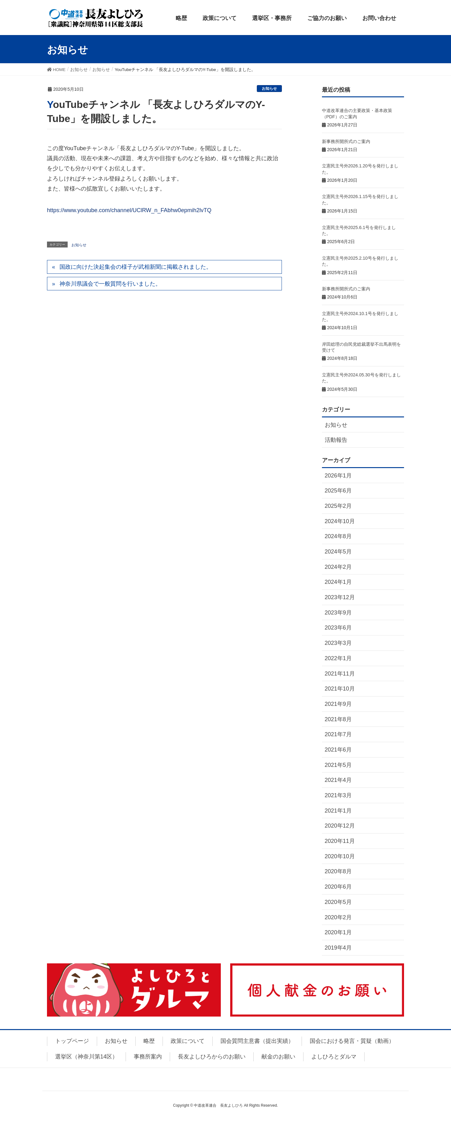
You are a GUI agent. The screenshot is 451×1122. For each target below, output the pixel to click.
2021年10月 (340, 689)
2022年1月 (338, 658)
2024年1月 (338, 582)
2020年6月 (338, 887)
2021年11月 (340, 674)
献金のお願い (278, 1056)
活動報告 (336, 440)
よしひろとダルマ (333, 1056)
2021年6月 (338, 750)
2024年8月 (338, 536)
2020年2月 (338, 917)
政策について (188, 1041)
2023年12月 (340, 597)
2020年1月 (338, 932)
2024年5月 (338, 551)
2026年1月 (338, 475)
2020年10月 (340, 856)
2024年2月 (338, 567)
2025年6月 (338, 490)
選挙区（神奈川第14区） (86, 1056)
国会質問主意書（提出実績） (257, 1041)
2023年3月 (338, 643)
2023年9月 (338, 612)
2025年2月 (338, 506)
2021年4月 (338, 780)
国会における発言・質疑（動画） (352, 1041)
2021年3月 (338, 795)
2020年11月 (340, 841)
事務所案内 (148, 1056)
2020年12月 (340, 826)
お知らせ (269, 88)
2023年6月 (338, 628)
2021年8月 (338, 719)
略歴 (149, 1041)
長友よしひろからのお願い (212, 1056)
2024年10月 (340, 521)
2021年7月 (338, 734)
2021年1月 (338, 811)
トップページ (72, 1041)
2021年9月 (338, 704)
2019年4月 (338, 948)
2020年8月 (338, 871)
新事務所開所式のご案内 (346, 141)
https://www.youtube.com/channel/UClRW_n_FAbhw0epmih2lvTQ (129, 210)
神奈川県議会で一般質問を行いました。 (110, 284)
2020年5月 (338, 902)
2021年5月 (338, 765)
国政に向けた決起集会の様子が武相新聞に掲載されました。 (136, 267)
